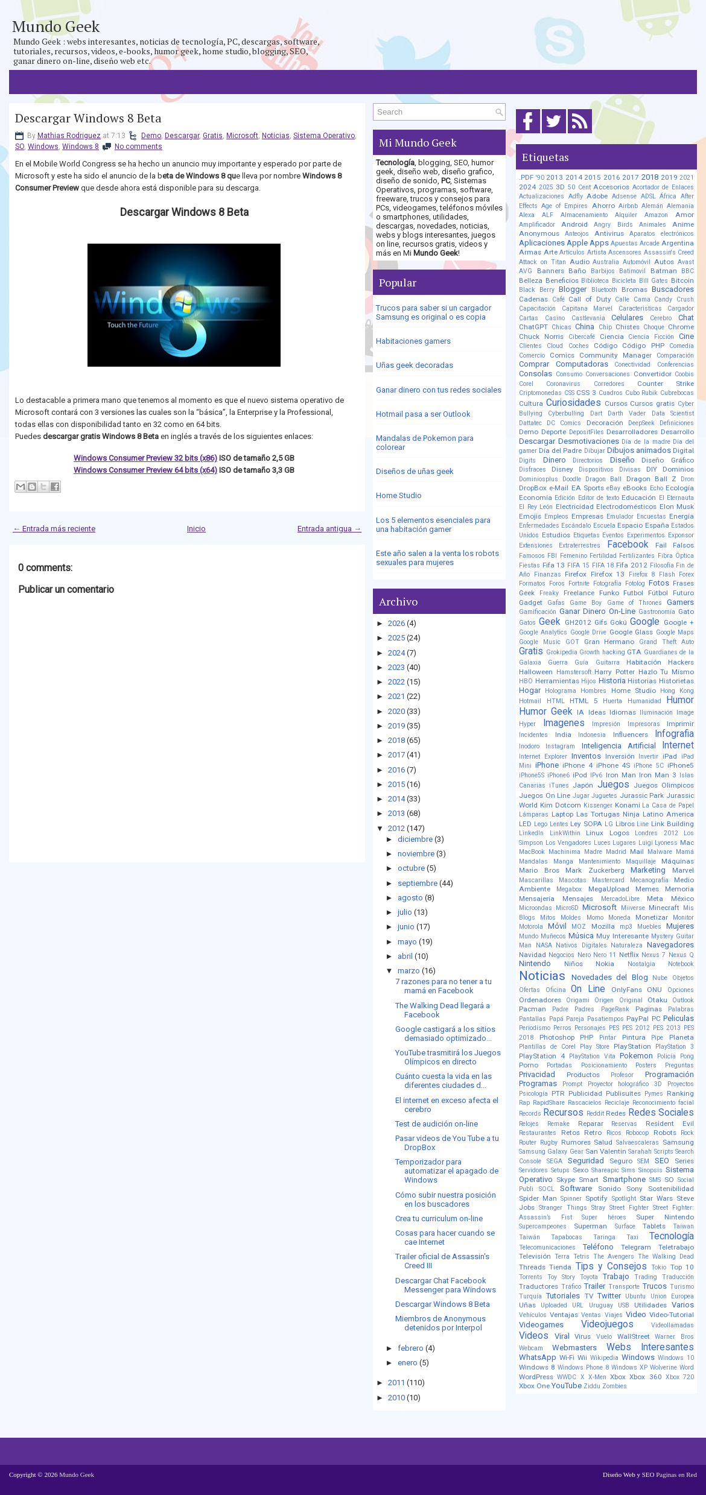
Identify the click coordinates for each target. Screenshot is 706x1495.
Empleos (556, 516)
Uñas (527, 1305)
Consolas (535, 373)
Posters (646, 1065)
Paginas (648, 1009)
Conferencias (675, 364)
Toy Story (561, 1277)
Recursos (563, 1112)
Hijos (588, 681)
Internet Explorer (543, 756)
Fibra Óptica (676, 556)
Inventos (586, 755)
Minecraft (664, 907)
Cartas (528, 318)
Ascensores (624, 252)
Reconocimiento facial (663, 1103)
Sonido (609, 1188)
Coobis (684, 374)
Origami (578, 1000)
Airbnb (628, 206)
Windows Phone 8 (583, 1367)
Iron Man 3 (657, 775)
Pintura (634, 1037)
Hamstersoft (573, 672)
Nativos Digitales (581, 945)
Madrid (616, 852)
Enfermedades (539, 525)
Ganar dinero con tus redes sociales (438, 389)
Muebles (649, 927)
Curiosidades (573, 402)
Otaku (657, 1000)
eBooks (635, 488)
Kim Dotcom (560, 805)
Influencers (630, 734)
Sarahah (640, 1151)
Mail (637, 851)
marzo (409, 970)
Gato (686, 611)
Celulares (627, 317)
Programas (538, 1083)
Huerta (612, 701)
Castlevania (588, 318)
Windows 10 (676, 1358)
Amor (684, 214)
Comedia (681, 346)
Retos (570, 1132)
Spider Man (538, 1198)
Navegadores (670, 944)
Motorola (531, 927)
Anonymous (539, 233)
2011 (396, 1382)
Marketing (648, 869)
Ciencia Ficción (651, 337)
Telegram (636, 1247)
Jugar (581, 796)
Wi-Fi (566, 1357)
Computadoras (582, 363)
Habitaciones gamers (413, 341)
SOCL (547, 1189)
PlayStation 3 (674, 1047)
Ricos (614, 1133)
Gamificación (537, 612)
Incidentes (533, 735)
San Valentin (605, 1151)
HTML (556, 701)
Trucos (655, 1286)
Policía (666, 1056)
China (584, 326)
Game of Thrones (634, 603)
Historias (642, 681)
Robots (665, 1132)
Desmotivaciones (588, 441)
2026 (396, 623)
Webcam (531, 1348)
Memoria (679, 889)
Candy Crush (674, 299)
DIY (651, 469)
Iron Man (621, 775)
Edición (565, 498)
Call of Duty (589, 299)
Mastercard (608, 880)
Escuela (604, 525)
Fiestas (529, 565)
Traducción (678, 1277)
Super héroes (604, 1217)
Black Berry (537, 290)
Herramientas (557, 681)
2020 (396, 711)
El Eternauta (676, 498)
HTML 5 (584, 701)
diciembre (415, 839)
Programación (669, 1074)
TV (589, 1296)
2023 (396, 667)
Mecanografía (649, 880)
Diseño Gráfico (667, 460)
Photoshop (556, 1037)
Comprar (534, 363)
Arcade (650, 243)
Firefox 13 (608, 574)
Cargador (680, 308)
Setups (560, 1170)
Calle (622, 299)
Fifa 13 (553, 565)
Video (636, 1314)
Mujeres (680, 926)
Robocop (637, 1133)
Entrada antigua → (329, 528)
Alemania (680, 206)
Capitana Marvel (587, 308)
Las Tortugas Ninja (608, 814)
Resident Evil (670, 1123)
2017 (396, 754)
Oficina (555, 990)
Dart (596, 413)
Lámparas (534, 814)
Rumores (576, 1142)
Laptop (562, 814)
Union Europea (672, 1296)
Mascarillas (536, 880)
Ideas (597, 712)
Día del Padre (560, 450)
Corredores (609, 384)
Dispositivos (596, 469)
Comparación (675, 355)
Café (558, 299)
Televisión (535, 1256)
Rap (524, 1103)
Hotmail (530, 701)
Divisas (630, 469)
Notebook (681, 964)
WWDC (566, 1377)
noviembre (416, 853)
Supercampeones (543, 1226)
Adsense (624, 196)
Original (631, 1000)
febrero (411, 1348)
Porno (528, 1065)
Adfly (575, 196)
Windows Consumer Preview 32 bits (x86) (145, 458)
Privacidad (537, 1074)
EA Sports (587, 488)
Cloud (555, 346)
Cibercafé (581, 337)
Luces (602, 843)
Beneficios (562, 280)
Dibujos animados (639, 450)
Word (686, 1367)
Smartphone (624, 1179)
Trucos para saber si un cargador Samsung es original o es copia (433, 312)
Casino (555, 318)
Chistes (627, 327)
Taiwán (529, 1237)
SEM (643, 1161)
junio (406, 926)
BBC (687, 271)
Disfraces (532, 469)
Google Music (540, 642)
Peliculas (678, 1018)
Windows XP (629, 1367)
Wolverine (663, 1367)
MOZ (578, 927)
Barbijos (603, 271)
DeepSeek (641, 423)
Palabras (681, 1009)
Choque (653, 327)
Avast (686, 262)
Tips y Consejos (611, 1266)
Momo (595, 917)
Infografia (674, 734)
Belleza (530, 280)
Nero (584, 955)
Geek (550, 621)
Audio (580, 262)
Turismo (682, 1287)
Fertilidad (603, 556)
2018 (396, 740)
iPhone (547, 765)
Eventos (613, 535)
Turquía (530, 1296)
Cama (642, 299)
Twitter (609, 1295)
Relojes (529, 1124)
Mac (687, 842)
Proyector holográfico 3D (625, 1084)
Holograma (560, 691)
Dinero (554, 459)
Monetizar (651, 917)
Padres (584, 1009)
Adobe (597, 196)
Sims (628, 1170)
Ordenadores (540, 1000)
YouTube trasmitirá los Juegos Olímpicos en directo (448, 1057)
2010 (396, 1397)
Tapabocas (566, 1237)
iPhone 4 (577, 765)
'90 (540, 178)
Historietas (676, 681)
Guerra (558, 662)
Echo (656, 488)
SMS (655, 1180)
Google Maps (675, 632)
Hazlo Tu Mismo (666, 672)
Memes (647, 889)
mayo (407, 941)
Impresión (606, 724)
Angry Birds (613, 225)
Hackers (681, 662)
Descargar (182, 135)
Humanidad (644, 701)
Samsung (678, 1142)
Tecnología (671, 1236)
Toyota (589, 1277)
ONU (654, 989)
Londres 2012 (656, 833)
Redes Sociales (661, 1112)
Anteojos (577, 234)
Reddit (595, 1113)
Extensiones (536, 545)
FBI (552, 556)
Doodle (571, 479)
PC (656, 1018)
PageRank (615, 1009)
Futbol (633, 593)
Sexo (580, 1170)
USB (623, 1305)
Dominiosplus (538, 479)
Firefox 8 (642, 574)
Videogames (541, 1324)
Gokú (618, 622)
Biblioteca (595, 281)
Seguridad (586, 1160)
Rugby (549, 1142)
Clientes (530, 346)
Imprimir (680, 723)
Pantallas (532, 1019)
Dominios (678, 469)
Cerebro (661, 318)
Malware (659, 852)
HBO (526, 681)
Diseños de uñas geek (415, 471)
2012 (396, 828)
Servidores (533, 1170)
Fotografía (607, 583)
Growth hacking (602, 652)
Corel (526, 384)
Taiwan (683, 1226)
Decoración (605, 423)
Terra (562, 1256)
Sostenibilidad (671, 1188)
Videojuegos (607, 1324)
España (657, 525)
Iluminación (656, 712)
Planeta (681, 1037)
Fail (661, 545)
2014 (396, 798)
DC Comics (564, 423)
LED (525, 824)
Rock (687, 1133)
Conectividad (632, 364)
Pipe (657, 1037)
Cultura (531, 403)
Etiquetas (586, 535)
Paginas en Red (676, 1474)
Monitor (683, 917)
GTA (634, 652)
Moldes (571, 917)
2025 (396, 637)
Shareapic (605, 1170)
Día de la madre (646, 442)
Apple (577, 242)
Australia (606, 262)
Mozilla (603, 926)
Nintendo (535, 963)
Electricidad (575, 506)
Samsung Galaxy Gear (551, 1151)
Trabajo (616, 1276)
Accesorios (611, 187)
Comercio (532, 355)
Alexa (527, 215)
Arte (551, 252)
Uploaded (554, 1305)
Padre (560, 1009)
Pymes (653, 1094)
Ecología (680, 488)
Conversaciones (607, 374)
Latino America (668, 814)
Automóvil (636, 262)
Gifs (600, 622)
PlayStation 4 (542, 1056)
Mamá (685, 852)
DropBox (533, 488)
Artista (596, 252)
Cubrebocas (677, 393)
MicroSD (567, 908)
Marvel (683, 870)
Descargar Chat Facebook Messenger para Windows (445, 1285)
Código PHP (643, 345)
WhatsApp (537, 1357)
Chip (605, 327)
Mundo (528, 936)
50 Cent (579, 187)
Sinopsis (650, 1170)
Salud (603, 1142)
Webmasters (574, 1347)
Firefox (576, 574)
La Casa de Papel (668, 805)
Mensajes (577, 898)
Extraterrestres (579, 545)
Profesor (622, 1075)
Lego (540, 824)
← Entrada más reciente (54, 528)
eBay (613, 488)
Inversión (620, 756)
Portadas (559, 1065)
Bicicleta (624, 281)
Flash (667, 574)
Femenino (573, 556)
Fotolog (635, 583)
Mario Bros (539, 870)
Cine (686, 336)
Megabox (569, 889)
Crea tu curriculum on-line (439, 1218)
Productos (583, 1074)
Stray (598, 1208)
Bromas (634, 289)
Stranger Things (563, 1208)
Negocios (561, 955)
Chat (686, 317)
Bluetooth (604, 290)
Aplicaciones (542, 242)
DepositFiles (586, 432)
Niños (573, 963)
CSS (569, 393)
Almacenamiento (584, 215)
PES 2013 (667, 1028)
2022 (396, 681)
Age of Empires (564, 206)
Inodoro (529, 746)
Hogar (530, 690)
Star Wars (656, 1198)
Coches (578, 346)
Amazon (656, 215)
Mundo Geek (56, 26)
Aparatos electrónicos (661, 234)
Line (643, 824)
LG (609, 824)
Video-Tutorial (671, 1314)
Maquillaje (641, 861)
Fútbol (658, 593)
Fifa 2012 (631, 565)
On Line (588, 989)
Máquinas (677, 861)
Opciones (680, 990)
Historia (612, 680)
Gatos (527, 623)
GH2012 (578, 622)
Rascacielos (585, 1103)
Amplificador (537, 225)
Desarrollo (677, 432)
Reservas (624, 1124)
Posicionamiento (604, 1065)
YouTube (567, 1385)
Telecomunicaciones (547, 1247)
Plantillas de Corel (547, 1047)
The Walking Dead (666, 1256)
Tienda (560, 1267)
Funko (609, 593)
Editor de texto (598, 498)
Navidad (532, 954)
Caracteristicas (640, 308)
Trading (645, 1277)
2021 (396, 696)
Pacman (532, 1009)
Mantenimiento (599, 861)
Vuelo (604, 1337)
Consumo (569, 374)
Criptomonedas (540, 393)
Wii (582, 1357)
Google (645, 621)
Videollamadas (672, 1325)
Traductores (538, 1286)
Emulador (620, 516)
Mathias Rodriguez (69, 135)
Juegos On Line (544, 795)
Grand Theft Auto (666, 642)
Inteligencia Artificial (619, 745)
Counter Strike (665, 383)
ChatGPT (533, 327)
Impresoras (644, 724)
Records (530, 1113)
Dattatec (530, 423)
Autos (664, 262)
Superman (590, 1226)
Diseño (622, 459)
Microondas (535, 908)
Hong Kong (677, 691)
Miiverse (633, 908)
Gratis (213, 135)
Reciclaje (617, 1103)
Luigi (645, 843)
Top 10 (682, 1267)
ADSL (648, 196)
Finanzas (547, 574)
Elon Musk (677, 506)
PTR (558, 1093)
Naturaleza (627, 945)
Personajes (590, 1028)
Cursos (616, 403)
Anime (683, 224)
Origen (604, 1000)
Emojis (530, 516)
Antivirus (609, 233)
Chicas (561, 327)
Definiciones (677, 423)
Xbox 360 (645, 1377)
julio (405, 912)
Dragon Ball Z (651, 479)
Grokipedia (561, 652)
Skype (565, 1179)
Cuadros (611, 393)
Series (684, 1161)
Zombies (614, 1386)
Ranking (680, 1093)
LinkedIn (531, 833)
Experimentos (646, 535)
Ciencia (612, 336)
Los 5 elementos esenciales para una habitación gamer (433, 525)
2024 (396, 652)
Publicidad (585, 1093)
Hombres (593, 691)
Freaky (549, 593)
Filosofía (662, 565)
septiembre (417, 883)
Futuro (683, 593)
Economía (535, 497)
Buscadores (673, 289)
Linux (594, 833)
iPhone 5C (649, 766)
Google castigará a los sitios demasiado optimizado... (445, 1034)
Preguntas (679, 1065)
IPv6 (596, 775)
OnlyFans (626, 989)
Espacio (630, 525)
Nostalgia (641, 964)
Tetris (581, 1256)
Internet (678, 745)
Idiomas (622, 712)
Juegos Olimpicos (664, 785)
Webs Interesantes (650, 1347)
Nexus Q (681, 955)
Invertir (648, 756)
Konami (627, 805)
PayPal (637, 1018)
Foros (557, 583)
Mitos (548, 917)
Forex (686, 574)
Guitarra (608, 662)
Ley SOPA (586, 824)
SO (19, 146)
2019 (396, 725)
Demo (151, 135)
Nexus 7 (653, 955)
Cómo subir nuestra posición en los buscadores (445, 1199)
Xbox (618, 1377)
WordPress (536, 1377)
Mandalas (533, 861)
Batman (663, 271)
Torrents (530, 1277)
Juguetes (604, 796)
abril (405, 956)
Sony (634, 1188)
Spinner (571, 1199)
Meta (655, 898)
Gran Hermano (609, 641)
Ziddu (592, 1386)
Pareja (575, 1019)
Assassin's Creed (669, 252)
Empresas (587, 516)
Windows (43, 146)
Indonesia (592, 735)
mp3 (626, 927)
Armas (530, 252)
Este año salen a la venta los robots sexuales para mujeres (437, 558)
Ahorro (603, 205)
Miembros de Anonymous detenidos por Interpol (440, 1323)
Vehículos (533, 1315)
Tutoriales (563, 1295)
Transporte (624, 1287)
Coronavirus (563, 384)
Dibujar (594, 451)
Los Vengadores (568, 843)
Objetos (683, 978)
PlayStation (632, 1046)
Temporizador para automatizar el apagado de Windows (446, 1170)
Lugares (624, 843)
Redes (616, 1113)
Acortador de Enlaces (663, 187)
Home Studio (399, 495)
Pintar (607, 1037)
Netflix (629, 954)
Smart (589, 1179)
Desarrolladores (632, 432)
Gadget (530, 602)
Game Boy (586, 603)
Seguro (620, 1161)
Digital (683, 450)
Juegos (613, 784)
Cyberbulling (566, 413)
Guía (581, 662)
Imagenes (564, 723)
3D (560, 187)
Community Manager (615, 355)
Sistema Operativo (324, 135)
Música (581, 935)
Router (527, 1142)
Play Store (594, 1047)
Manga (563, 861)
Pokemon (636, 1055)
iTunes (559, 785)
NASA (544, 945)
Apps (599, 242)
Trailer (594, 1286)
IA (580, 712)
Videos (534, 1335)
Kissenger (598, 805)
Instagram (560, 746)
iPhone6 (558, 775)
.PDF (526, 177)
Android (574, 224)
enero (408, 1362)
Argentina (677, 243)
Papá (556, 1019)
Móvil (557, 926)
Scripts (663, 1151)
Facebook (628, 544)
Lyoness (666, 843)
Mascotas (573, 880)
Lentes (559, 824)
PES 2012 (636, 1028)
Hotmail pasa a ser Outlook (423, 414)
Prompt (572, 1084)
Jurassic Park (642, 795)
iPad (670, 756)
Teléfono (598, 1246)
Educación (639, 497)
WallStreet (633, 1336)
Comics (562, 355)
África (668, 196)
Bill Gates (654, 281)
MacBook (532, 852)
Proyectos (680, 1084)
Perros (562, 1028)
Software (576, 1188)
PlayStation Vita (592, 1056)
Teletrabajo (676, 1247)
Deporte (553, 432)
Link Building (672, 824)
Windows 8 (80, 146)
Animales (652, 225)
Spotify (596, 1198)
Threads (532, 1267)
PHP (586, 1037)
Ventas (591, 1315)
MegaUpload (608, 889)
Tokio (658, 1267)
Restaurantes (537, 1133)
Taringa (604, 1237)
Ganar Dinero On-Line (597, 611)
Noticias (276, 135)
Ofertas (529, 990)
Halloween (536, 672)
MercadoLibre (620, 899)
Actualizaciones (541, 196)
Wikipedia (604, 1358)
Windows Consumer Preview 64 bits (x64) (145, 470)
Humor (680, 700)
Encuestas (651, 516)
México (682, 898)
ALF (547, 215)
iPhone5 (680, 765)
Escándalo (576, 525)
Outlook (683, 1000)
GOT (572, 642)
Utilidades (650, 1305)
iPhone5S (531, 775)
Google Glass (631, 632)
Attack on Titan (542, 262)
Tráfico (571, 1287)
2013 (396, 813)
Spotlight (624, 1199)
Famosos (532, 556)
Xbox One (534, 1386)
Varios (683, 1304)
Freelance (579, 593)
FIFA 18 (603, 565)
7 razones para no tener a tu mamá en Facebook (443, 986)
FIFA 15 (578, 565)
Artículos (572, 252)
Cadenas (533, 299)
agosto (410, 897)
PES (614, 1028)
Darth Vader (627, 413)
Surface (625, 1226)
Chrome (681, 327)
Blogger (573, 289)
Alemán (652, 206)
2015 (396, 784)
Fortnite (579, 583)
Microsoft (242, 135)
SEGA (554, 1161)
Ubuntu (635, 1296)
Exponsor (681, 535)
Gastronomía (656, 612)
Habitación (643, 662)
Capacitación (537, 308)
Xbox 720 (680, 1377)
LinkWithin (565, 833)
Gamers (680, 602)
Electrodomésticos (626, 506)
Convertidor (653, 374)
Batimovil (632, 271)
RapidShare (549, 1103)
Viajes (614, 1315)
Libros (625, 824)
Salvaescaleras (637, 1142)
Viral (562, 1336)
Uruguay (601, 1305)
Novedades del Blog (609, 977)
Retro (593, 1132)
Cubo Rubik (641, 393)
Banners (550, 271)
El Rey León (536, 507)
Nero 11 (604, 955)
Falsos (683, 545)
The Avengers (613, 1256)
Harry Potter (614, 672)
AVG (525, 271)
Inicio (196, 528)
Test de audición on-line (436, 1123)
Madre (593, 852)
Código (605, 345)
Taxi (632, 1237)
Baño (577, 271)
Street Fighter (629, 1208)
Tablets (654, 1226)
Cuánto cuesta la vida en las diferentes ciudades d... (443, 1081)
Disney (562, 469)
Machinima (564, 852)
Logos (619, 833)
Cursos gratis (652, 403)
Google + (679, 622)
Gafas (556, 603)
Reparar (590, 1123)
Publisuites (623, 1093)
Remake (558, 1124)
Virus (582, 1336)
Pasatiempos (605, 1019)
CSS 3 (586, 392)
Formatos (532, 583)
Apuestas (624, 243)
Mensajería (537, 898)
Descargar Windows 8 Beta (88, 118)
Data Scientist (673, 413)
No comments (138, 146)
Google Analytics (543, 632)
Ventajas (564, 1314)
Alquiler (626, 215)
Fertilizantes (637, 556)
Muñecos (553, 936)
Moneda (619, 917)
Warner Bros (674, 1337)
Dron (687, 479)
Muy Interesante (622, 936)
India (563, 734)
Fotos (659, 582)
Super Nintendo (665, 1217)
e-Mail (558, 488)
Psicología (533, 1094)
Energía (681, 516)
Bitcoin (682, 280)
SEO (662, 1160)
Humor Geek (546, 711)
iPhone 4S (613, 765)
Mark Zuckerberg (595, 870)
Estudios (556, 535)
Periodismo (534, 1028)
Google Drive (588, 632)
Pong (687, 1056)
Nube (659, 978)
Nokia (605, 963)
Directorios (588, 460)
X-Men (597, 1377)
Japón (583, 785)
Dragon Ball (603, 479)
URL (578, 1305)
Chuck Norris (541, 336)
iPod (580, 775)
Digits (527, 460)
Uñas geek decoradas (414, 365)
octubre (411, 868)
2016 (396, 769)
